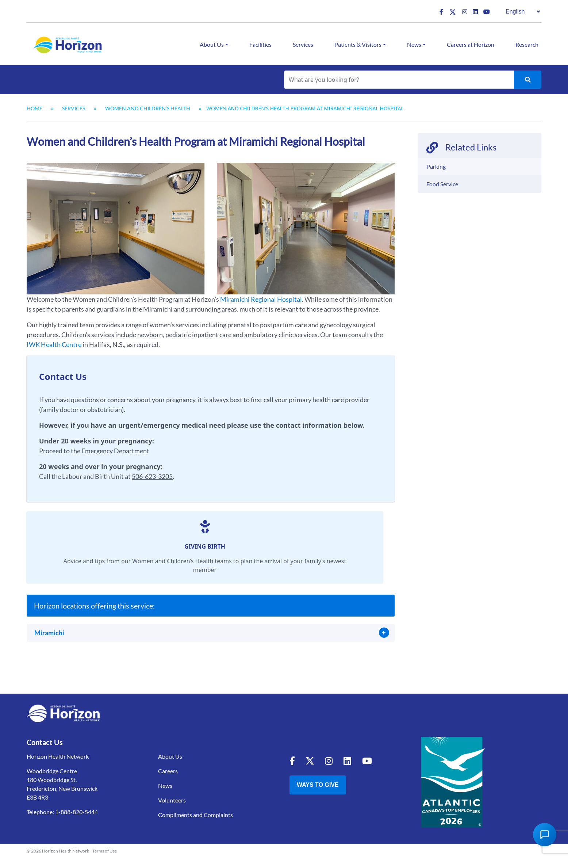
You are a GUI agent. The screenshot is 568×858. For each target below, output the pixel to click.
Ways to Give (318, 785)
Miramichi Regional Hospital (261, 299)
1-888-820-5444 (76, 811)
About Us (212, 44)
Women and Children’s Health (147, 108)
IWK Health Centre (54, 344)
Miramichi (49, 633)
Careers (168, 770)
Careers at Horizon (470, 44)
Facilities (260, 44)
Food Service (442, 183)
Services (303, 44)
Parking (436, 166)
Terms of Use (104, 851)
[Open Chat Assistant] (544, 834)
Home (34, 108)
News (414, 44)
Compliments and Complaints (195, 814)
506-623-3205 (152, 476)
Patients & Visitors (357, 44)
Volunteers (172, 800)
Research (526, 44)
